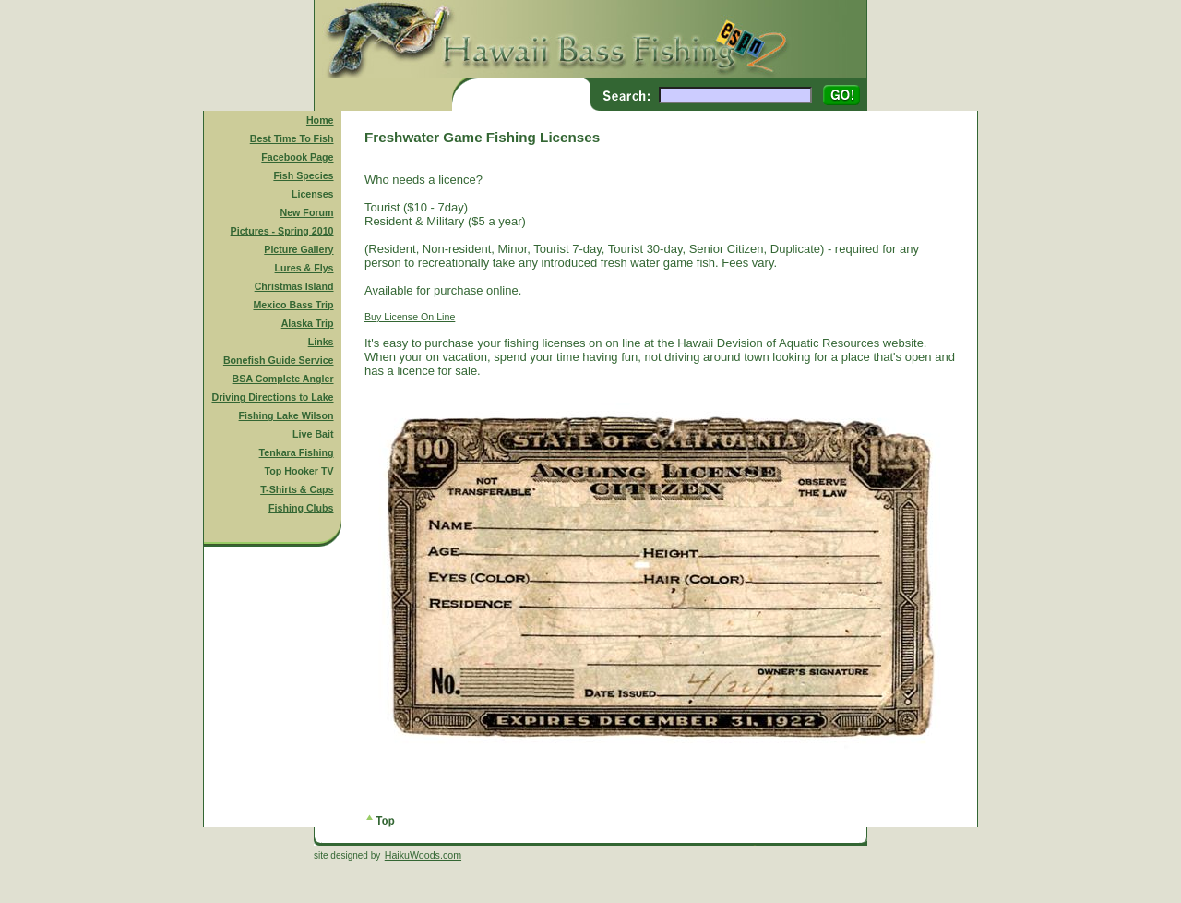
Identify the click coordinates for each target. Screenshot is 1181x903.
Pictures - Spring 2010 (282, 230)
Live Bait (312, 433)
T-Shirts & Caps (296, 489)
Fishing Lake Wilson (286, 415)
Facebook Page (297, 157)
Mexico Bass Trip (293, 304)
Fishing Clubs (300, 507)
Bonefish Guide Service (278, 360)
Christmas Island (294, 286)
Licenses (313, 193)
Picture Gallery (298, 249)
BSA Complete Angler (283, 378)
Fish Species (303, 175)
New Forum (307, 212)
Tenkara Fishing (296, 452)
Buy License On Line (409, 316)
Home (320, 120)
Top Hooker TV (299, 470)
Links (321, 341)
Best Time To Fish (292, 138)
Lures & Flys (304, 267)
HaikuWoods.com (423, 855)
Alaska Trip (307, 323)
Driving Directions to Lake (272, 397)
